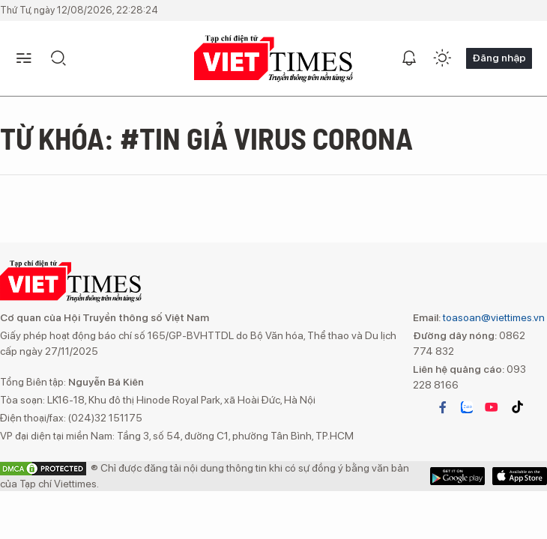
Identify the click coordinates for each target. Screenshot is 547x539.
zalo (467, 407)
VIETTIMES (273, 58)
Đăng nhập (499, 58)
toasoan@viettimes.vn (493, 317)
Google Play (519, 476)
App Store (457, 476)
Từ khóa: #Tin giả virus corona (206, 138)
